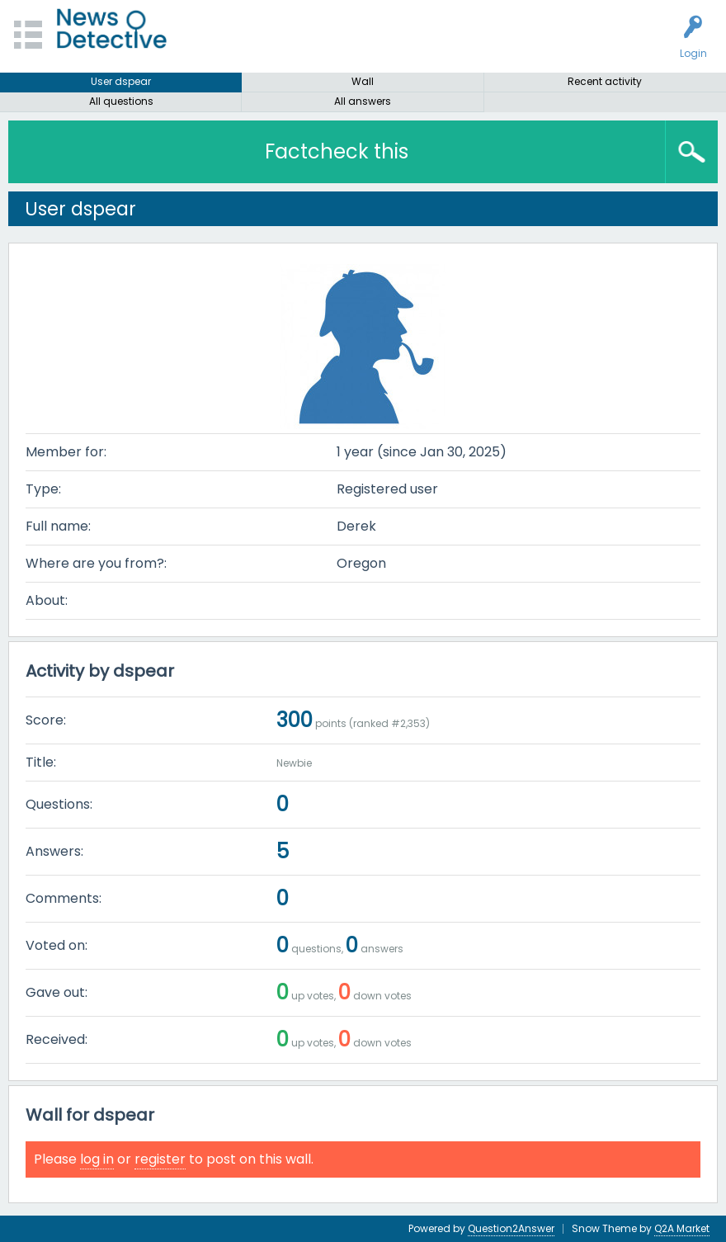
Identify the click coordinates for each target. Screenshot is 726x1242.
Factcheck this (336, 151)
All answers (362, 101)
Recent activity (605, 81)
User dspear (121, 81)
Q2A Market (682, 1228)
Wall (362, 81)
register (160, 1159)
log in (97, 1159)
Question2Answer (511, 1228)
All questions (121, 101)
